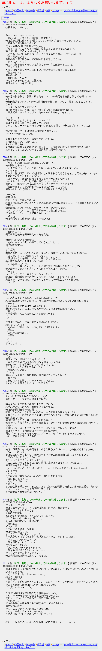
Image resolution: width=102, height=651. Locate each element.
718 (5, 157)
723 (5, 351)
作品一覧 (19, 10)
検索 (48, 10)
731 (5, 563)
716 (5, 91)
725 (5, 390)
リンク (55, 10)
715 (5, 21)
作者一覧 (30, 10)
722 (5, 290)
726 (5, 443)
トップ (9, 10)
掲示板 (40, 10)
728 (5, 499)
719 (5, 226)
